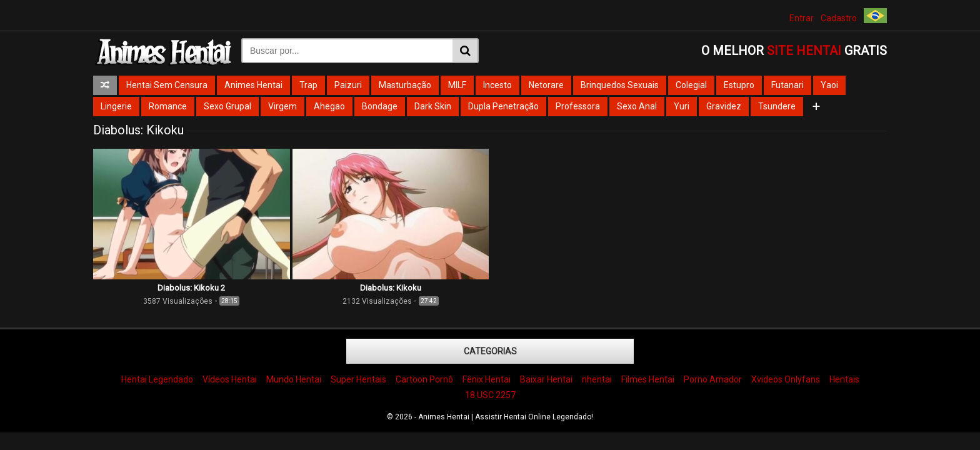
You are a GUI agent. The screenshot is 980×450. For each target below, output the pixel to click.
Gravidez (723, 106)
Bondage (380, 106)
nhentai (597, 379)
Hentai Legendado (157, 379)
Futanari (787, 85)
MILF (457, 85)
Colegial (691, 85)
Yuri (681, 106)
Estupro (739, 85)
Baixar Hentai (546, 379)
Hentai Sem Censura (167, 85)
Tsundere (777, 106)
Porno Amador (713, 379)
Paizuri (348, 85)
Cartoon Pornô (424, 379)
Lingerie (116, 106)
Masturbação (405, 85)
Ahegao (329, 106)
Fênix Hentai (486, 379)
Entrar (801, 18)
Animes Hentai (253, 85)
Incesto (497, 85)
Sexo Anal (637, 106)
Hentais (844, 379)
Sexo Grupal (227, 106)
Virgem (282, 106)
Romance (168, 106)
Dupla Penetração (503, 106)
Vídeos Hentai (229, 379)
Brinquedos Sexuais (620, 85)
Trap (308, 85)
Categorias (490, 351)
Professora (578, 106)
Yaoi (829, 85)
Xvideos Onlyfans (785, 379)
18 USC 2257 (490, 395)
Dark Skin (432, 106)
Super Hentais (358, 379)
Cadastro (839, 18)
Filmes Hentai (647, 379)
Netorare (546, 85)
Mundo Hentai (293, 379)
